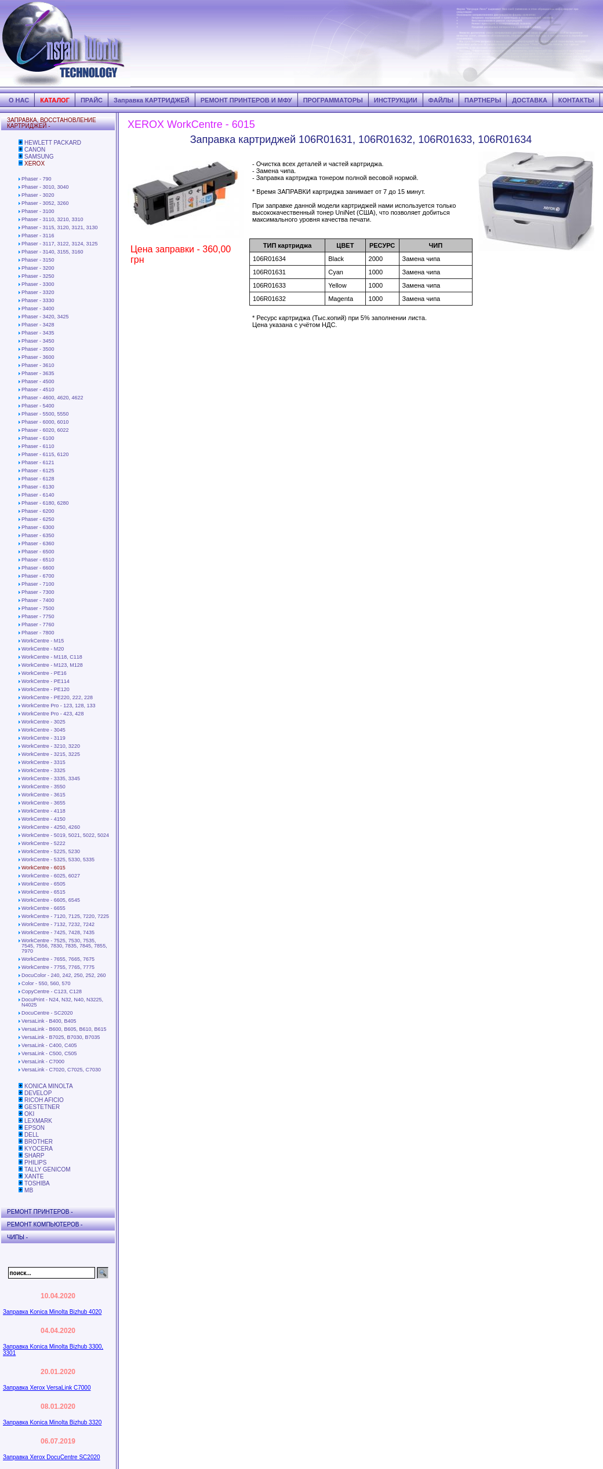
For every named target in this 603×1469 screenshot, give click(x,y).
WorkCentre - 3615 (43, 795)
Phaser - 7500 (38, 608)
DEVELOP (38, 1093)
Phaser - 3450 (38, 341)
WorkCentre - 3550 (43, 786)
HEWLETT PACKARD (52, 142)
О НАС (19, 100)
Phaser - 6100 (38, 438)
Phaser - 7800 (38, 633)
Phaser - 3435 (38, 333)
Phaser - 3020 (38, 195)
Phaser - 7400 (38, 600)
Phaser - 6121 (38, 462)
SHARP (34, 1155)
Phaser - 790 (36, 179)
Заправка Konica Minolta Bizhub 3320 (52, 1422)
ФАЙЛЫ (440, 100)
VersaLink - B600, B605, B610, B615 (64, 1029)
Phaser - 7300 (38, 592)
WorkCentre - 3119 (43, 738)
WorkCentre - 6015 (43, 868)
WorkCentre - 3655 (43, 803)
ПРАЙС (92, 100)
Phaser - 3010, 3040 (45, 187)
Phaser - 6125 (38, 470)
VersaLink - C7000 (42, 1061)
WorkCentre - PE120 (45, 689)
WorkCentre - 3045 (43, 730)
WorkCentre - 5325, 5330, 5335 (58, 859)
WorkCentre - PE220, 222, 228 (57, 697)
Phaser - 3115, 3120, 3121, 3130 (59, 227)
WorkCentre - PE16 (44, 673)
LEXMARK (38, 1121)
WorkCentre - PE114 (45, 681)
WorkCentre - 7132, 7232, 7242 (58, 924)
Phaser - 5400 (38, 406)
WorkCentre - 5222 (43, 843)
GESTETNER (42, 1107)
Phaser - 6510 (38, 560)
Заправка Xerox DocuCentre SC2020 (51, 1457)
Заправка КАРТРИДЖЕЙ (152, 100)
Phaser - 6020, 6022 (45, 430)
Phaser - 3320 (38, 292)
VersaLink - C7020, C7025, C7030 (61, 1070)
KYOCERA (38, 1148)
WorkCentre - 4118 (43, 811)
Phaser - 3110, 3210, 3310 (52, 219)
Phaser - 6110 (38, 446)
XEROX (34, 163)
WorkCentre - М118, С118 (51, 657)
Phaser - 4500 (38, 381)
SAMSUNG (39, 156)
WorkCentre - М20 (42, 649)
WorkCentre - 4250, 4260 (50, 827)
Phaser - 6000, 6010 (45, 422)
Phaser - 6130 (38, 487)
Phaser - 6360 (38, 543)
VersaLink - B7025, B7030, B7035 (60, 1037)
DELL (31, 1135)
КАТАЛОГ (55, 100)
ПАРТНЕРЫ (482, 100)
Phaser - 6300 (38, 527)
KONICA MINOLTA (48, 1086)
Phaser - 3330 (38, 300)
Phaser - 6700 (38, 576)
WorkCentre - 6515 (43, 892)
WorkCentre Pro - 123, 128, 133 (58, 705)
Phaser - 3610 (38, 365)
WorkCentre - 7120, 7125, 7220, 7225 (65, 916)
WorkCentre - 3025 (43, 722)
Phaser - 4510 (38, 389)
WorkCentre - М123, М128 (52, 665)
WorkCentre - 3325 (43, 770)
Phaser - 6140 (38, 495)
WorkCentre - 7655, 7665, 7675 (58, 959)
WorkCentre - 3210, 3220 (50, 746)
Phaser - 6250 (38, 519)
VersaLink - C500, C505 (49, 1053)
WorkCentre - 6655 (43, 908)
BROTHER (38, 1142)
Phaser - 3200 (38, 268)
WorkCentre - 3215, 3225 (50, 754)
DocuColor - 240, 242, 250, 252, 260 (63, 975)
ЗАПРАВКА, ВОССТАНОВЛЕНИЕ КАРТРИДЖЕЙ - (51, 123)
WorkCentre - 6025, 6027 (50, 876)
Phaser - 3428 (38, 325)
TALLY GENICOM (47, 1169)
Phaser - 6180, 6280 (45, 503)
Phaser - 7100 (38, 584)
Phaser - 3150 (38, 260)
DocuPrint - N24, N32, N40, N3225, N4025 (62, 1002)
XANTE (33, 1176)
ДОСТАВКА (529, 100)
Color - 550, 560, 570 (46, 983)
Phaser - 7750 (38, 616)
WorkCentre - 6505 (43, 884)
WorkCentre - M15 (42, 641)
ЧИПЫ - (17, 1237)
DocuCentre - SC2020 (47, 1013)
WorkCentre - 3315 (43, 762)
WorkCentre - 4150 (43, 819)
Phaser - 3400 (38, 308)
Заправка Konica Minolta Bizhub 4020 (52, 1312)
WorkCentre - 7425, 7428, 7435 (58, 932)
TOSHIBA (37, 1183)
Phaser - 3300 (38, 284)
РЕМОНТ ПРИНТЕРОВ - (40, 1212)
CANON (34, 149)
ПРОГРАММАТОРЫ (333, 100)
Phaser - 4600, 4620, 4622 (52, 398)
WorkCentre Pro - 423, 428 (52, 714)
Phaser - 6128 (38, 479)
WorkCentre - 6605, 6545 (50, 900)
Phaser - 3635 (38, 373)
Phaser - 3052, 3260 (45, 203)
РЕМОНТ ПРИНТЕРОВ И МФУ (246, 100)
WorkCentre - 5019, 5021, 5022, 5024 (65, 835)
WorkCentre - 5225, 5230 (50, 851)
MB (28, 1190)
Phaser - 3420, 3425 (45, 316)
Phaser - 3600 (38, 357)
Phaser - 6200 (38, 511)
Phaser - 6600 (38, 568)
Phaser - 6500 (38, 551)
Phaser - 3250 (38, 276)
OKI (29, 1114)
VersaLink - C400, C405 (49, 1045)
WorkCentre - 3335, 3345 (50, 778)
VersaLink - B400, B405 (49, 1021)
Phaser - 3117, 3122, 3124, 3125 (59, 244)
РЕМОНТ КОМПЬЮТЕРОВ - (44, 1224)
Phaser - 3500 (38, 349)
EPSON (34, 1128)
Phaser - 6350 (38, 535)
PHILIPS (35, 1162)
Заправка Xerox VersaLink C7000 (46, 1387)
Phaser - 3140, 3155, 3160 (52, 252)
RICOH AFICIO (44, 1100)
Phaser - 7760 (38, 624)
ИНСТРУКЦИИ (395, 100)
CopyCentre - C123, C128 (51, 991)
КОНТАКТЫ (576, 100)
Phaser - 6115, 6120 (45, 454)
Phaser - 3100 (38, 211)
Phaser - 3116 (38, 235)
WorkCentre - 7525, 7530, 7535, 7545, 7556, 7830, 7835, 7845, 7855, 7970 (64, 946)
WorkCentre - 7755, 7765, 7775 (58, 967)
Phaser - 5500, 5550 (45, 414)
